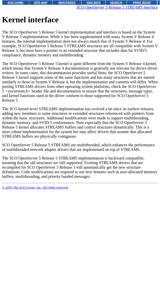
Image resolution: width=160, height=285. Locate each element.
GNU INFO (94, 2)
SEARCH (116, 2)
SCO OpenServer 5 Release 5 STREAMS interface (117, 7)
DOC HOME (16, 2)
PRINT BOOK (142, 2)
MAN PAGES (66, 2)
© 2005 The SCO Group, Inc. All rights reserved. (35, 187)
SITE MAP (40, 2)
